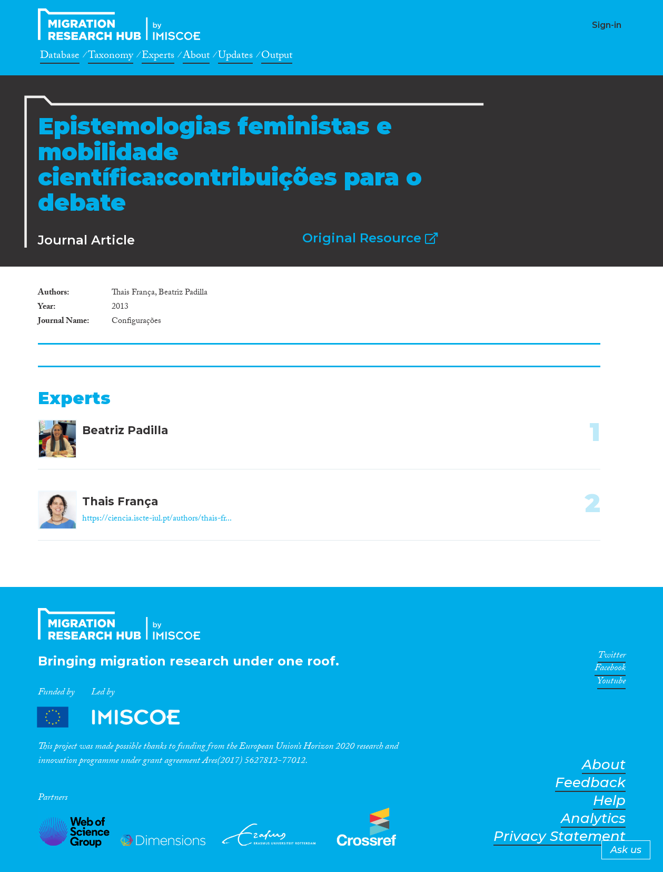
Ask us (625, 850)
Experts (158, 57)
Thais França (120, 501)
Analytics (593, 818)
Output (276, 57)
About (196, 57)
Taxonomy (110, 57)
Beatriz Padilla (125, 430)
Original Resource (370, 238)
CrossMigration (122, 24)
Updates (235, 57)
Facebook (610, 669)
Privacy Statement (559, 836)
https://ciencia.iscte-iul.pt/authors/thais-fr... (157, 519)
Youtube (611, 683)
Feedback (590, 783)
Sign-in (606, 25)
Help (609, 800)
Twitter (612, 657)
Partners (117, 717)
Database (60, 57)
